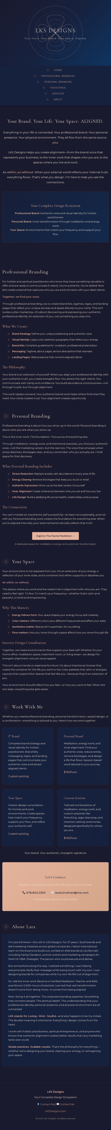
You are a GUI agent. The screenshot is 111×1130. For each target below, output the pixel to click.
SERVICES (58, 93)
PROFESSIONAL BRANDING (58, 76)
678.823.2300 (34, 892)
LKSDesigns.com (55, 1111)
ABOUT (58, 99)
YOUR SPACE (58, 87)
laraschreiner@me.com (70, 892)
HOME (58, 70)
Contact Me (46, 1104)
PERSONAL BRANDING (58, 82)
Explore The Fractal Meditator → (55, 536)
